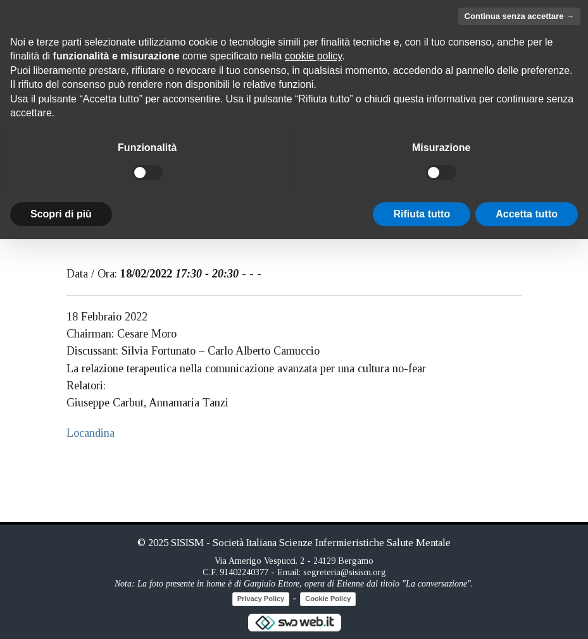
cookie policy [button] (313, 56)
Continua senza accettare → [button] (519, 16)
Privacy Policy (261, 598)
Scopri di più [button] (61, 214)
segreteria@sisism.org (344, 572)
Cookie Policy (328, 598)
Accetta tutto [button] (527, 214)
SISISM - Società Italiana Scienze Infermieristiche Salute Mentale (311, 543)
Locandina (90, 433)
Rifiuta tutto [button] (421, 214)
